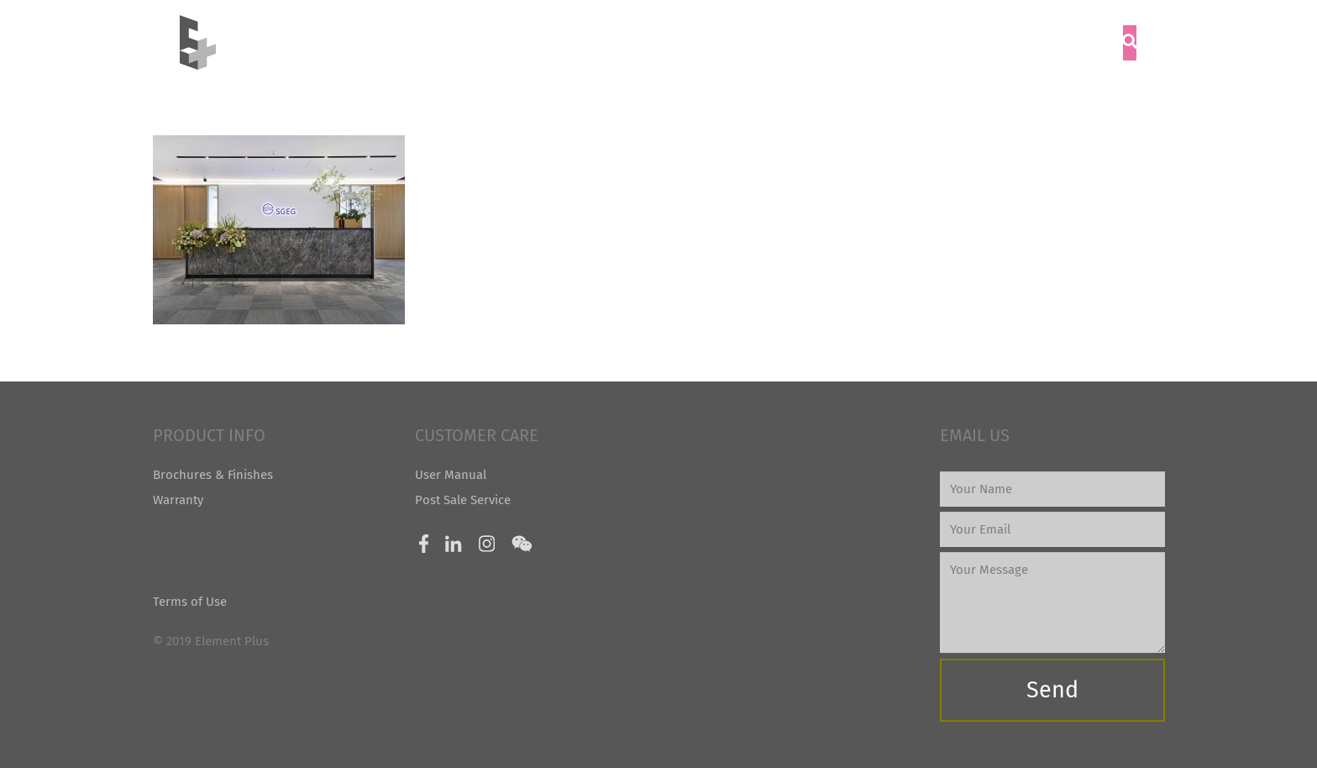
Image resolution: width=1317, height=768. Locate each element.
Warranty (178, 500)
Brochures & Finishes (213, 474)
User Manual (450, 474)
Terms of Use (190, 601)
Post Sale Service (463, 500)
